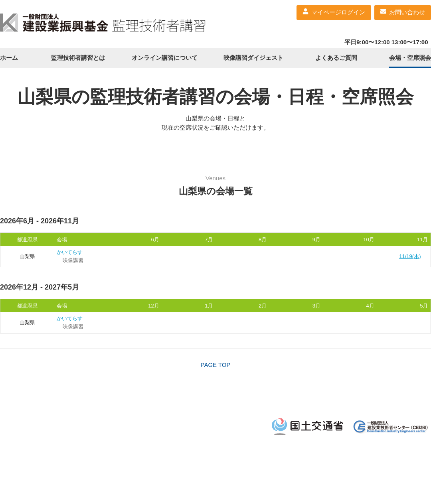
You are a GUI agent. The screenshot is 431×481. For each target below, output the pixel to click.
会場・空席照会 (410, 57)
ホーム (9, 57)
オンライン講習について (165, 57)
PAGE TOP (215, 364)
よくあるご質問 (336, 57)
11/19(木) (410, 256)
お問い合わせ (407, 12)
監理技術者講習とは (78, 57)
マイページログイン (338, 12)
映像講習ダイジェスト (253, 57)
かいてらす (70, 252)
